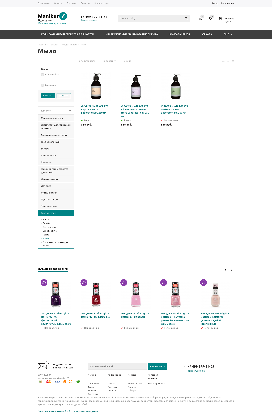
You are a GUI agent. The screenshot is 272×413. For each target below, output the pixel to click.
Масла (46, 219)
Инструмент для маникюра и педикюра (132, 34)
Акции (91, 387)
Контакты (93, 394)
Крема (46, 235)
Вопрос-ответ (135, 383)
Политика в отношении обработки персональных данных (69, 411)
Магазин (92, 375)
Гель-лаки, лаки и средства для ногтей (67, 34)
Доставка (112, 387)
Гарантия (112, 390)
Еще (228, 34)
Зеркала (206, 34)
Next (231, 269)
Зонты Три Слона (156, 383)
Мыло (46, 238)
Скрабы (46, 223)
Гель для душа (50, 227)
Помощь (132, 375)
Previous (225, 269)
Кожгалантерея (179, 34)
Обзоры (132, 390)
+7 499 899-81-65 (94, 17)
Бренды (132, 387)
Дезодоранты (50, 231)
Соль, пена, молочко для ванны (55, 243)
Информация (114, 375)
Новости (92, 390)
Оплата (112, 383)
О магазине (94, 383)
